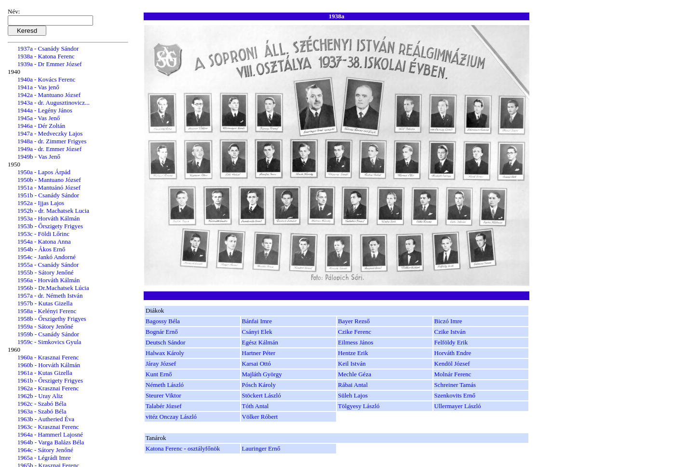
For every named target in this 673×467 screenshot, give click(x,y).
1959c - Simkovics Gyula (49, 341)
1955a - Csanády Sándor (48, 264)
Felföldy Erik (451, 342)
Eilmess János (355, 342)
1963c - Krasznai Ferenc (48, 426)
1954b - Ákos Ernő (41, 249)
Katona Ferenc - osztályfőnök (183, 448)
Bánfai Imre (257, 321)
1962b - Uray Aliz (40, 395)
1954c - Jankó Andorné (46, 257)
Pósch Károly (259, 384)
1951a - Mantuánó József (49, 187)
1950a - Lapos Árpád (43, 172)
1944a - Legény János (44, 110)
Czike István (450, 331)
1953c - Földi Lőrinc (43, 233)
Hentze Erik (353, 353)
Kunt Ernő (159, 374)
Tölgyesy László (358, 406)
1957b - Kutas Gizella (44, 303)
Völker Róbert (260, 416)
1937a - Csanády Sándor (48, 48)
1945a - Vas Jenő (38, 118)
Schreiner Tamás (455, 384)
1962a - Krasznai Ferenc (48, 388)
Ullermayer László (457, 406)
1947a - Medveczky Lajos (49, 133)
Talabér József (164, 406)
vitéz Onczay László (171, 416)
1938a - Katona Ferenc (46, 56)
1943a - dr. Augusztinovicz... (53, 102)
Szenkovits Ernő (455, 395)
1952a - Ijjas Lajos (40, 202)
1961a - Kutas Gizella (44, 372)
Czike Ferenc (354, 331)
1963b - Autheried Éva (45, 419)
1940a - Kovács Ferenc (46, 79)
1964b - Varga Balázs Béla (50, 442)
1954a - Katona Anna (44, 241)
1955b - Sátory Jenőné (45, 272)
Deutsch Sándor (166, 342)
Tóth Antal (255, 406)
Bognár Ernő (162, 331)
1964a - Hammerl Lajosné (50, 434)
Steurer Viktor (163, 395)
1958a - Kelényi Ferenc (46, 311)
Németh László (165, 384)
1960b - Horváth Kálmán (48, 365)
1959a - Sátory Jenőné (45, 326)
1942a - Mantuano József (49, 94)
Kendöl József (452, 363)
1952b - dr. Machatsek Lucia (53, 210)
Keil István (351, 363)
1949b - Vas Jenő (38, 156)
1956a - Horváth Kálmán (48, 280)
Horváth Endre (452, 353)
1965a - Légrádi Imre (44, 457)
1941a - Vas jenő (38, 87)
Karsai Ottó (256, 363)
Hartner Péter (259, 353)
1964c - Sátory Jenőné (45, 449)
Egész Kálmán (260, 342)
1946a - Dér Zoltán (41, 125)
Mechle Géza (354, 374)
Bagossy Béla (163, 321)
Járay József (161, 363)
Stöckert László (261, 395)
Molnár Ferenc (452, 374)
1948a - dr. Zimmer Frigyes (51, 141)
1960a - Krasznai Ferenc (48, 357)
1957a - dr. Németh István (49, 295)
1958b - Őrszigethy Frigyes (51, 318)
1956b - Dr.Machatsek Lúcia (53, 287)
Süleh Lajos (353, 395)
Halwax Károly (165, 353)
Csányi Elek (257, 331)
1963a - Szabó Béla (41, 411)
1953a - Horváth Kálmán (48, 218)
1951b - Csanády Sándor (48, 195)
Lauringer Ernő (261, 448)
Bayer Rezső (354, 321)
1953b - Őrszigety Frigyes (50, 226)
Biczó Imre (448, 321)
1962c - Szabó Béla (41, 403)
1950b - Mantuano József (49, 179)
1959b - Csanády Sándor (48, 334)
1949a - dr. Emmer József (49, 148)
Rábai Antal (353, 384)
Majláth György (262, 374)
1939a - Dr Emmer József (49, 64)
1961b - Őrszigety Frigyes (50, 380)
